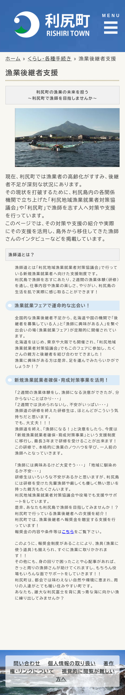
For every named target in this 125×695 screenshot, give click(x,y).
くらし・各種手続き (50, 58)
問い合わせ (27, 663)
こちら (68, 532)
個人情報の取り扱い (72, 663)
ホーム (13, 58)
